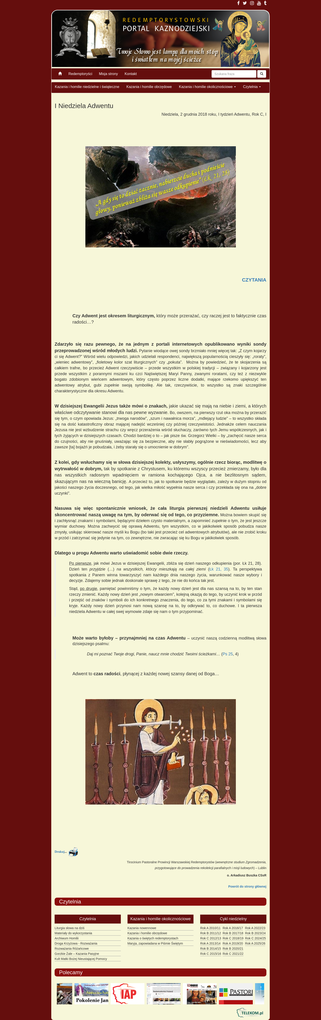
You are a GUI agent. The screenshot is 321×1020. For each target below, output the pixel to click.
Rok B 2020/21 (233, 948)
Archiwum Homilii (66, 938)
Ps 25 (228, 654)
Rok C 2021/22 (233, 953)
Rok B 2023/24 (255, 933)
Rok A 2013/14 (210, 943)
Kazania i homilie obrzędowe (149, 87)
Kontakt (131, 74)
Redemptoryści (80, 74)
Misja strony (108, 74)
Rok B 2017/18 (233, 933)
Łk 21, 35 (218, 569)
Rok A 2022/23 (255, 928)
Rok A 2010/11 (210, 928)
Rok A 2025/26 (255, 943)
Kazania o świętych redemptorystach (153, 938)
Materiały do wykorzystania (73, 933)
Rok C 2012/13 (210, 938)
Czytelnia (252, 87)
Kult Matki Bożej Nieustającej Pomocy (81, 959)
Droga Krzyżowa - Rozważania (76, 943)
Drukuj (59, 851)
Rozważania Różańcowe (72, 948)
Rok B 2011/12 (210, 933)
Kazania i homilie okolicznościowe (207, 87)
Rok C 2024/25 (255, 938)
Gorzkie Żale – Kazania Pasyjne (77, 953)
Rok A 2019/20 (233, 943)
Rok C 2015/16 (210, 953)
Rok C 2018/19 (233, 938)
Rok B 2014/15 (210, 948)
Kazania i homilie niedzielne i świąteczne (87, 87)
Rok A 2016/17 (233, 928)
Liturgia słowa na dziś (69, 928)
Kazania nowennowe (142, 928)
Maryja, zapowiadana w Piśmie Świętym (155, 943)
